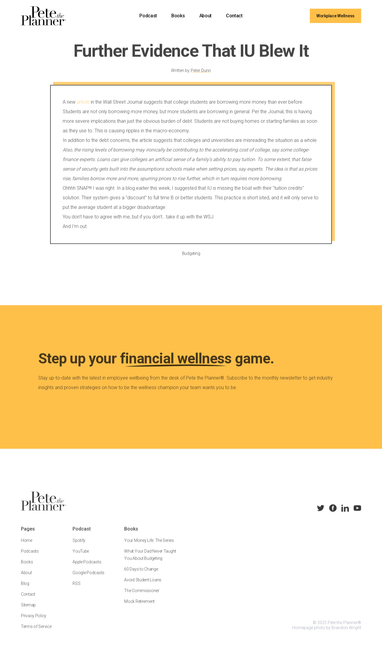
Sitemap (28, 609)
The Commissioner (141, 595)
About (205, 16)
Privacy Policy (33, 620)
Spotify (79, 545)
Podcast (148, 16)
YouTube (81, 556)
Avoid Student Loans (142, 584)
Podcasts (30, 556)
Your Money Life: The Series (149, 545)
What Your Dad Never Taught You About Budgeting (150, 560)
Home (26, 545)
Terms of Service (36, 631)
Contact (234, 16)
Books (178, 16)
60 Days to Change (141, 574)
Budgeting (191, 258)
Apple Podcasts (87, 566)
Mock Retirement (139, 606)
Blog (25, 588)
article (83, 107)
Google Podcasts (88, 577)
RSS (76, 588)
